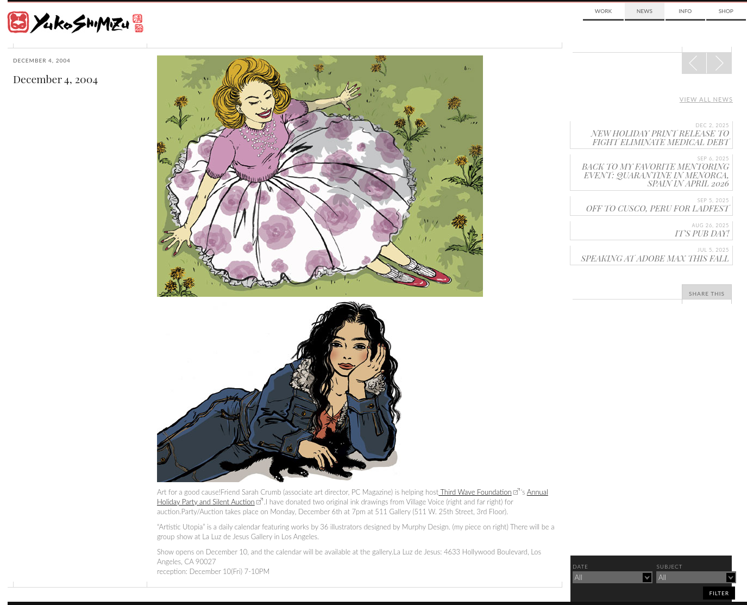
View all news (706, 99)
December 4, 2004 (55, 79)
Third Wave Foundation (474, 492)
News (644, 11)
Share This (707, 293)
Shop (726, 11)
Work (603, 11)
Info (685, 11)
